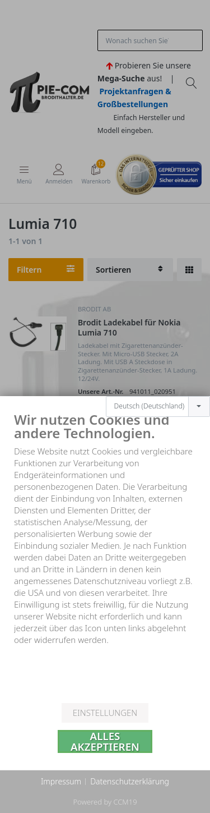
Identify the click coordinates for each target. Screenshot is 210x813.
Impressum (61, 781)
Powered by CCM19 (105, 802)
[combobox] (158, 388)
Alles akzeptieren (105, 741)
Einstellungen (105, 712)
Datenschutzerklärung (129, 781)
